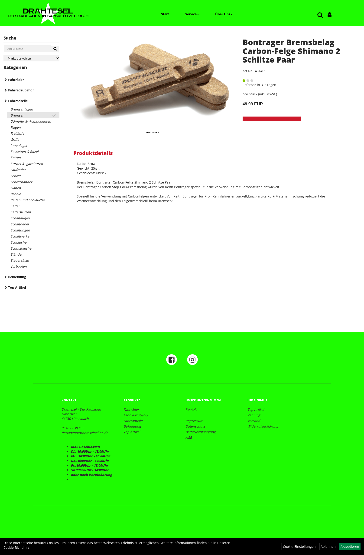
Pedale (15, 194)
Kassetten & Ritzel (24, 151)
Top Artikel (17, 287)
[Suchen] (55, 49)
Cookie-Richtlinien (17, 547)
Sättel (14, 206)
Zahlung (253, 415)
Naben (15, 188)
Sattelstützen (20, 212)
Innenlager (18, 145)
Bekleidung (17, 277)
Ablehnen (328, 546)
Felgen (15, 127)
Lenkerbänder (21, 182)
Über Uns (224, 14)
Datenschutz (195, 426)
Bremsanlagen (21, 109)
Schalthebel (19, 224)
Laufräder (18, 169)
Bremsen (17, 115)
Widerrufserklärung (262, 426)
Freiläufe (17, 133)
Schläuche (18, 242)
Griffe (14, 139)
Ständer (16, 254)
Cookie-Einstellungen (299, 546)
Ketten (15, 157)
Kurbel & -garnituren (26, 163)
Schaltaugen (20, 218)
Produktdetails (93, 152)
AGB (188, 437)
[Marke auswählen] (31, 58)
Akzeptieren (350, 546)
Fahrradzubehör (21, 90)
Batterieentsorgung (200, 432)
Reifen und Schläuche (27, 200)
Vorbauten (18, 266)
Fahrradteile (18, 101)
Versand (253, 420)
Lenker (15, 176)
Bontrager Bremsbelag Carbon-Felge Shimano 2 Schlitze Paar (291, 51)
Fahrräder (16, 79)
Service (192, 14)
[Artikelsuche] (320, 15)
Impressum (194, 420)
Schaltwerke (19, 236)
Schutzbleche (20, 248)
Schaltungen (20, 230)
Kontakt (191, 409)
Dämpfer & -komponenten (30, 121)
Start (165, 14)
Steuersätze (19, 260)
